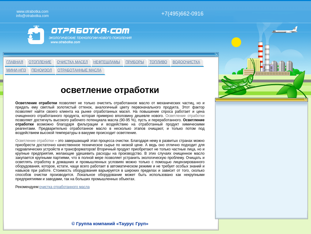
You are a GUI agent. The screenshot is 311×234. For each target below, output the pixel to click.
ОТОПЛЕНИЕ (40, 62)
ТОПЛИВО (158, 62)
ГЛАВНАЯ (14, 62)
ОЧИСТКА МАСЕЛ (72, 62)
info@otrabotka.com (245, 223)
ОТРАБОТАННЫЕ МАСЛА (79, 70)
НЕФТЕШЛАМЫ (106, 62)
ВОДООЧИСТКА (186, 62)
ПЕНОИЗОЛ (41, 70)
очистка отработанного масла (64, 187)
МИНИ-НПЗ (16, 70)
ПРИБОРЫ (134, 62)
